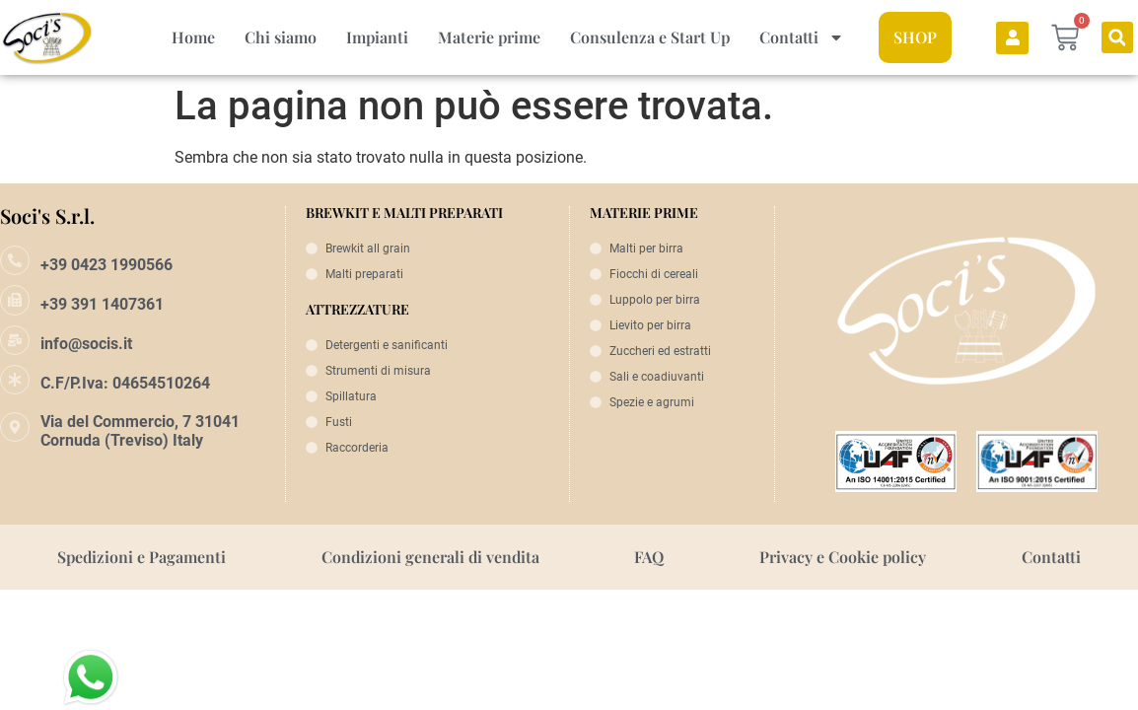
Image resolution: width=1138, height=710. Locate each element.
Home (193, 37)
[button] (1117, 37)
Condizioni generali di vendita (430, 556)
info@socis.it (86, 343)
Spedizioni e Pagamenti (141, 556)
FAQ (649, 556)
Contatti (801, 37)
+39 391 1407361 (102, 304)
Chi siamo (281, 37)
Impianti (377, 37)
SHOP (915, 37)
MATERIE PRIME (644, 212)
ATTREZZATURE (357, 309)
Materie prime (489, 37)
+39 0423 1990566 (106, 264)
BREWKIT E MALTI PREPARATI (404, 212)
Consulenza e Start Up (650, 37)
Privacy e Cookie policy (842, 556)
